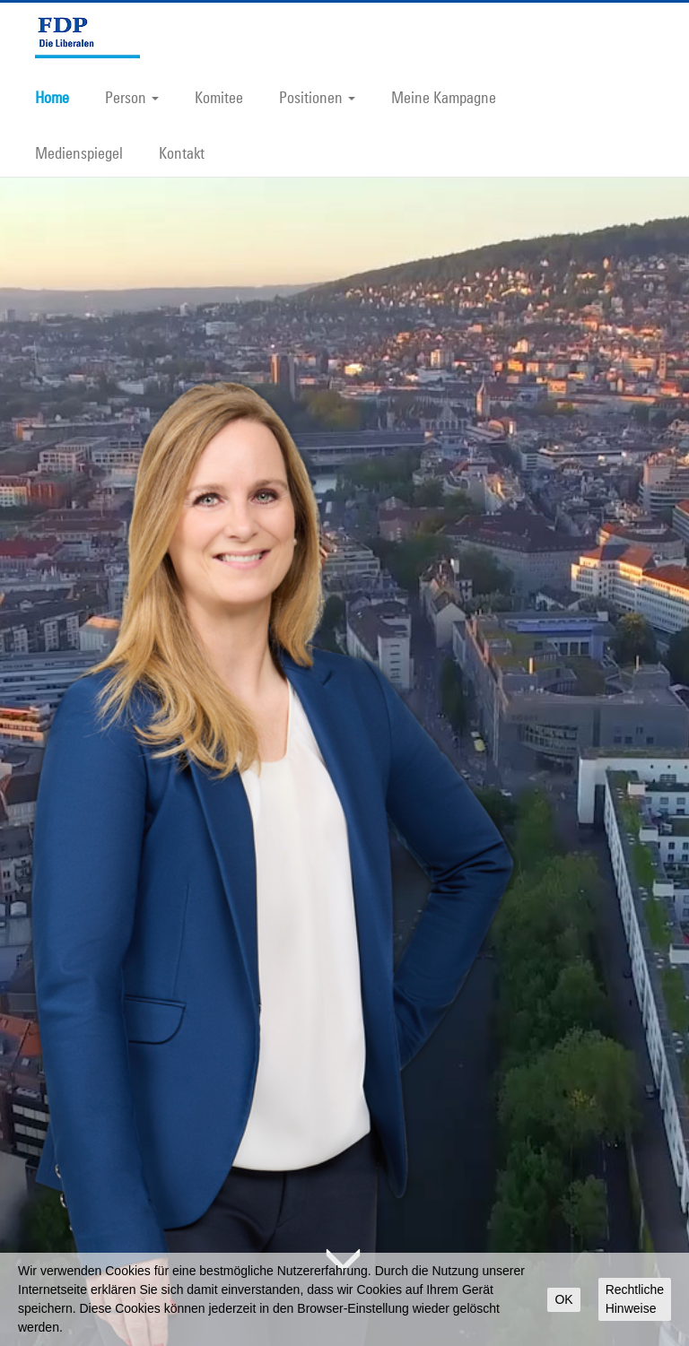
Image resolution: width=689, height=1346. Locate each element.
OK (563, 1299)
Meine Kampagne (443, 97)
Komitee (219, 97)
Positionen (317, 97)
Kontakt (182, 152)
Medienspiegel (79, 152)
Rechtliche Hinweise (635, 1299)
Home (52, 97)
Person (132, 97)
